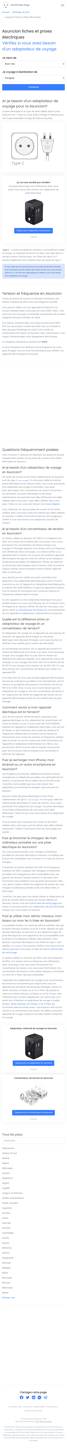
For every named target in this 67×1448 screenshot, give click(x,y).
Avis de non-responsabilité (34, 1407)
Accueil (5, 12)
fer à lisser (32, 1004)
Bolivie (5, 1292)
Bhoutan (6, 1282)
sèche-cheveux (18, 1004)
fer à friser (46, 1004)
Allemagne (7, 1168)
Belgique (6, 1267)
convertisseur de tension (31, 610)
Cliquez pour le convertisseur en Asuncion (33, 1112)
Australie (6, 1223)
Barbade (6, 1262)
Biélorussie (7, 1287)
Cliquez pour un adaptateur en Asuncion (33, 1063)
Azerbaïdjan (8, 1233)
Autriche (6, 1228)
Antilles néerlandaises (13, 1198)
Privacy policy (52, 1407)
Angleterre (7, 1178)
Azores (5, 1238)
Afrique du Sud (9, 1153)
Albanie (6, 1158)
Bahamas (6, 1248)
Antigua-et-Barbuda (12, 1193)
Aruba (5, 1218)
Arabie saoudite (10, 1203)
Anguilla (6, 1188)
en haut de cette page (45, 903)
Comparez (33, 87)
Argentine (7, 1208)
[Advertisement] (33, 401)
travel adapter (52, 504)
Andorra (6, 1173)
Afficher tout (8, 1297)
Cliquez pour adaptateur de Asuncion (33, 230)
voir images (23, 480)
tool (14, 273)
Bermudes (7, 1277)
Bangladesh (8, 1258)
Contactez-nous (15, 1407)
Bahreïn (6, 1253)
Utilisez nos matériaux (33, 1411)
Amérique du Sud (20, 12)
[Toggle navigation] (62, 5)
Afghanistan (8, 1148)
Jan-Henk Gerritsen (44, 1421)
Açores (5, 1243)
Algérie (5, 1163)
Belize (5, 1272)
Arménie (6, 1213)
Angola (5, 1183)
